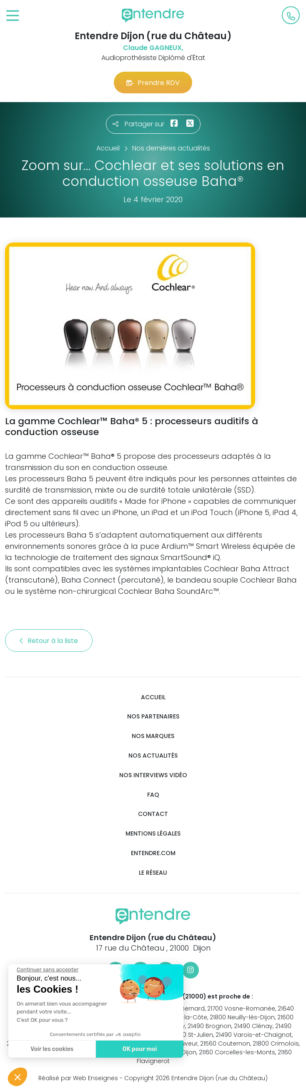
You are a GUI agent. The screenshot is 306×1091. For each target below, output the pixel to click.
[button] (18, 1077)
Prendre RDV (153, 83)
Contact (153, 814)
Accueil (153, 697)
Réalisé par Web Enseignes (78, 1078)
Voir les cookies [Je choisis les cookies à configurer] (51, 1049)
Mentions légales (153, 833)
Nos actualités (153, 755)
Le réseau (153, 872)
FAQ (153, 794)
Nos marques (153, 736)
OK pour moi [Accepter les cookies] (139, 1049)
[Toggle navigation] (12, 16)
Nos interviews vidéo (153, 775)
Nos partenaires (153, 716)
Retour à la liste (49, 641)
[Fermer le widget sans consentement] (47, 970)
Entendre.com (153, 853)
